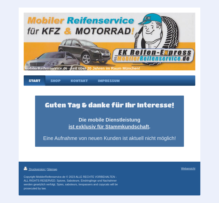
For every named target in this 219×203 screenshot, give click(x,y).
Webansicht (188, 168)
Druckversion (35, 169)
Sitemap (52, 169)
